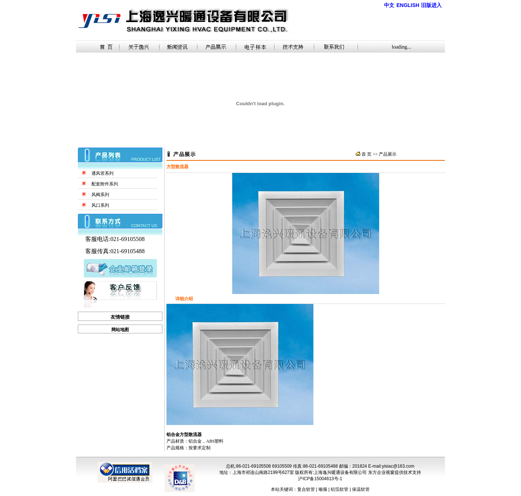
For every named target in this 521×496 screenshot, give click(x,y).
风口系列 (100, 205)
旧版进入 (431, 5)
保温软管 (361, 489)
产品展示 (387, 154)
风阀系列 (100, 194)
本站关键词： (284, 489)
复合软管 (306, 489)
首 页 (366, 154)
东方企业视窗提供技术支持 (394, 472)
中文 (389, 5)
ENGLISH (407, 5)
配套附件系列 (104, 184)
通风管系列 (102, 173)
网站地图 (120, 329)
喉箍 (323, 489)
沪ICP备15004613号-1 (320, 478)
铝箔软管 (339, 489)
